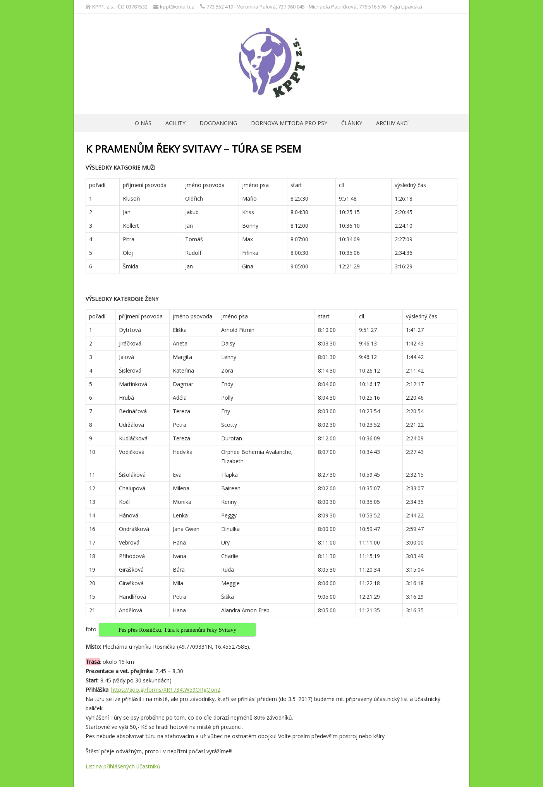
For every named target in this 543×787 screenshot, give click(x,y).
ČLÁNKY (351, 123)
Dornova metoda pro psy (289, 123)
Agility (175, 123)
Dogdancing (218, 123)
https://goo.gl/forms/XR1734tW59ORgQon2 (165, 689)
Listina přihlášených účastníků (123, 766)
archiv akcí (392, 123)
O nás (143, 123)
